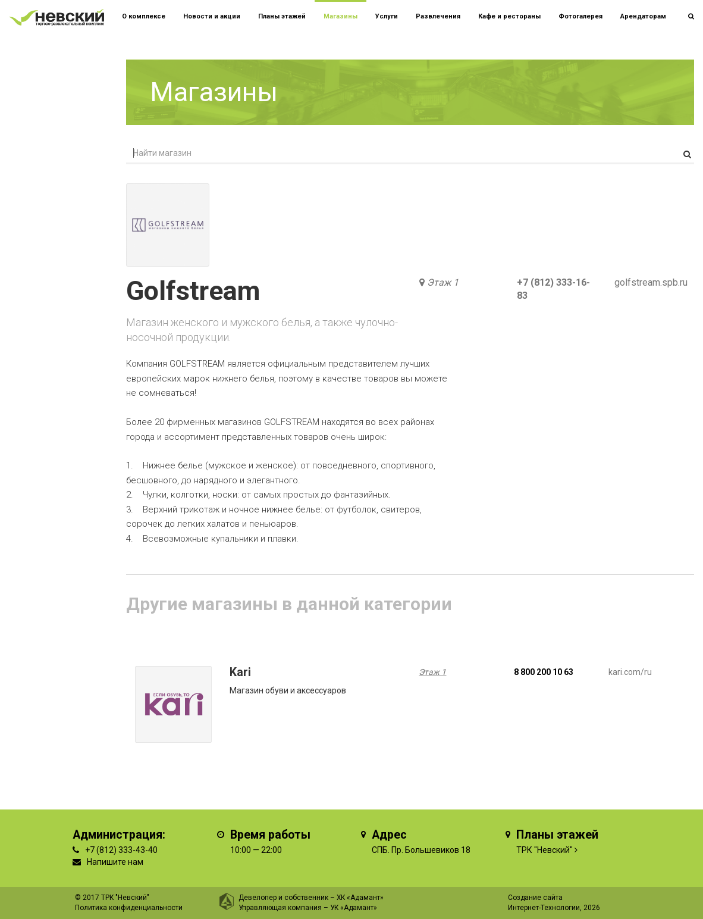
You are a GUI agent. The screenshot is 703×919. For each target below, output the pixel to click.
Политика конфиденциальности (129, 908)
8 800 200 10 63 (543, 672)
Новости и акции (211, 16)
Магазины (340, 16)
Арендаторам (643, 16)
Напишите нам (115, 862)
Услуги (386, 16)
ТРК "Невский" (544, 850)
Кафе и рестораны (509, 16)
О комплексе (143, 16)
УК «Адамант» (353, 908)
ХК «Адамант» (360, 897)
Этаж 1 (443, 282)
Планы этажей (282, 16)
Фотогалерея (580, 16)
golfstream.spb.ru (651, 282)
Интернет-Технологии (544, 908)
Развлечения (438, 16)
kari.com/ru (630, 672)
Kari (240, 672)
